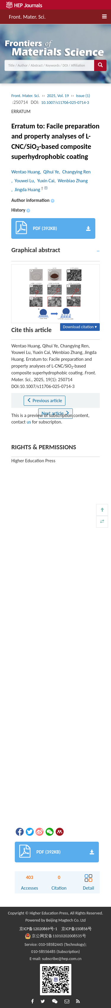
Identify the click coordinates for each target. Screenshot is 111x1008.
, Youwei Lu (22, 180)
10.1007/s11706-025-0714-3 (65, 102)
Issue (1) (83, 95)
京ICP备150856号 (76, 928)
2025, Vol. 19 (58, 95)
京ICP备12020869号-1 (38, 928)
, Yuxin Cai (44, 180)
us (29, 422)
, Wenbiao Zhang (71, 180)
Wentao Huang (25, 172)
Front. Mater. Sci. (27, 16)
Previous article (44, 400)
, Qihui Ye (49, 172)
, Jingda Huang (26, 189)
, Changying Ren (75, 172)
